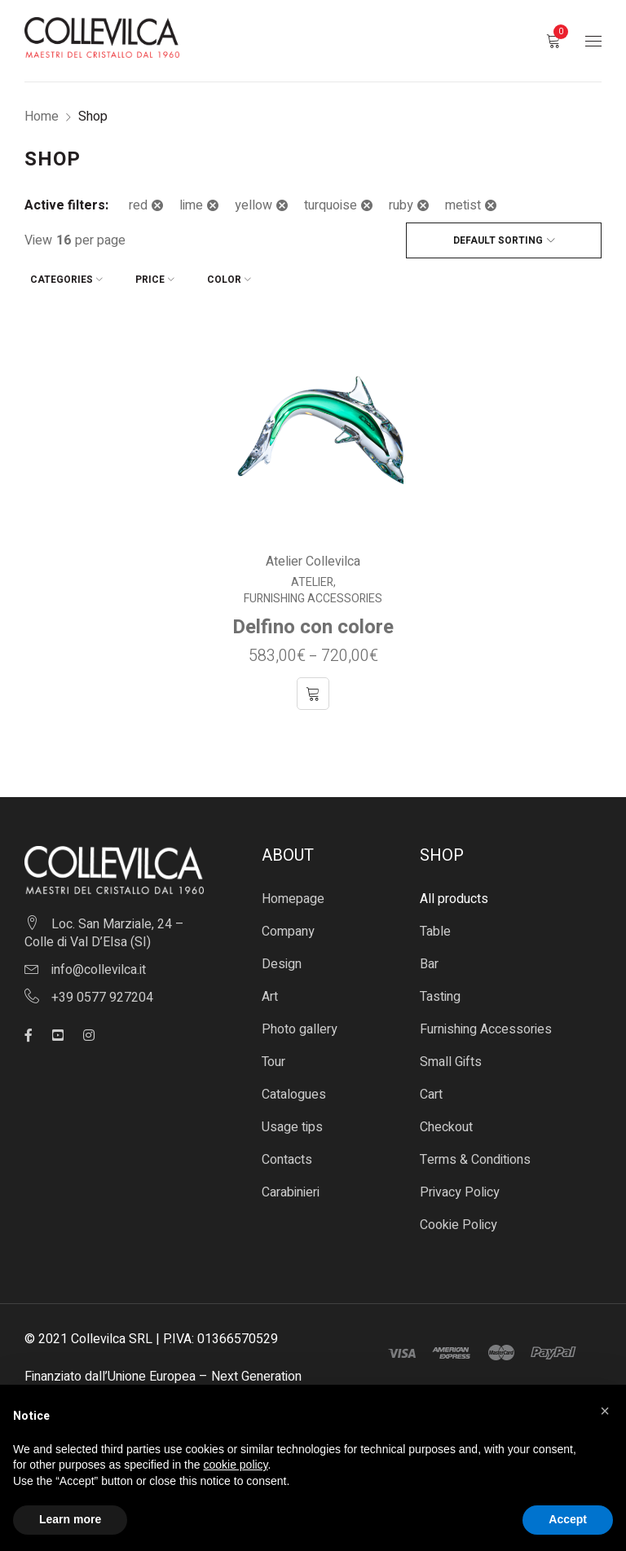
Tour (273, 1056)
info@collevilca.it (98, 963)
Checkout (446, 1121)
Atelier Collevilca (313, 556)
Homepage (293, 893)
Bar (429, 958)
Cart (431, 1089)
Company (288, 926)
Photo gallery (299, 1024)
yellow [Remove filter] (253, 205)
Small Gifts (451, 1056)
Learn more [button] (70, 1519)
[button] (605, 1411)
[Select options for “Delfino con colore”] (313, 687)
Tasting (440, 991)
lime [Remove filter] (191, 205)
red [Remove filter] (138, 205)
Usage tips (292, 1121)
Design (282, 958)
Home (41, 116)
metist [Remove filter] (463, 205)
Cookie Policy (458, 1219)
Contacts (287, 1154)
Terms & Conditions (475, 1154)
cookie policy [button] (235, 1464)
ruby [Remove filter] (401, 205)
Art (270, 991)
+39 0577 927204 (102, 991)
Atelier (312, 577)
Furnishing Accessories (313, 593)
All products (454, 893)
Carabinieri (291, 1187)
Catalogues (294, 1089)
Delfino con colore (313, 621)
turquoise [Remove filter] (330, 205)
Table (435, 926)
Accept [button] (568, 1519)
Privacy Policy (460, 1187)
